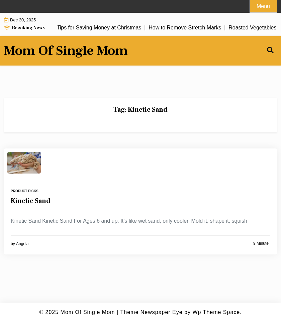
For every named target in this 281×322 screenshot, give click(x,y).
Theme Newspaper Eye (151, 312)
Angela (22, 244)
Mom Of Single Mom (66, 51)
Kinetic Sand (31, 201)
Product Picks (24, 191)
